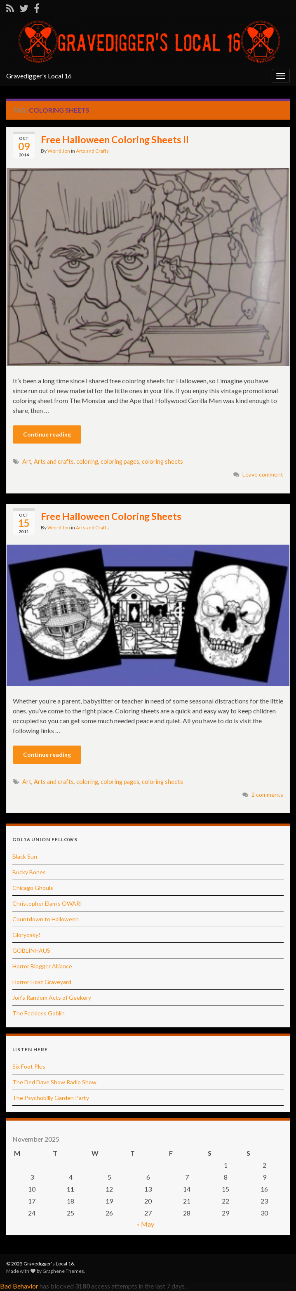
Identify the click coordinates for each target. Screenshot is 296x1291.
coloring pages (120, 461)
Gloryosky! (26, 934)
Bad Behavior (19, 1286)
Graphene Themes (63, 1271)
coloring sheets (162, 461)
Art (26, 461)
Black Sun (24, 856)
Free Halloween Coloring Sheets (111, 516)
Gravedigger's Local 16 (39, 76)
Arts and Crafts (92, 151)
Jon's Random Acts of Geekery (51, 997)
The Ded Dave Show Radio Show (54, 1082)
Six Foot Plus (28, 1066)
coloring (87, 461)
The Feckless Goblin (38, 1013)
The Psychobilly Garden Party (50, 1097)
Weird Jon (58, 151)
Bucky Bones (29, 872)
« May (145, 1224)
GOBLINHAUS (31, 950)
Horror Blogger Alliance (42, 966)
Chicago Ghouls (32, 887)
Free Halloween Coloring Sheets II (115, 139)
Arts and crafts (54, 461)
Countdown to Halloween (45, 919)
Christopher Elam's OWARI (47, 903)
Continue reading (47, 434)
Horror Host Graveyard (41, 981)
